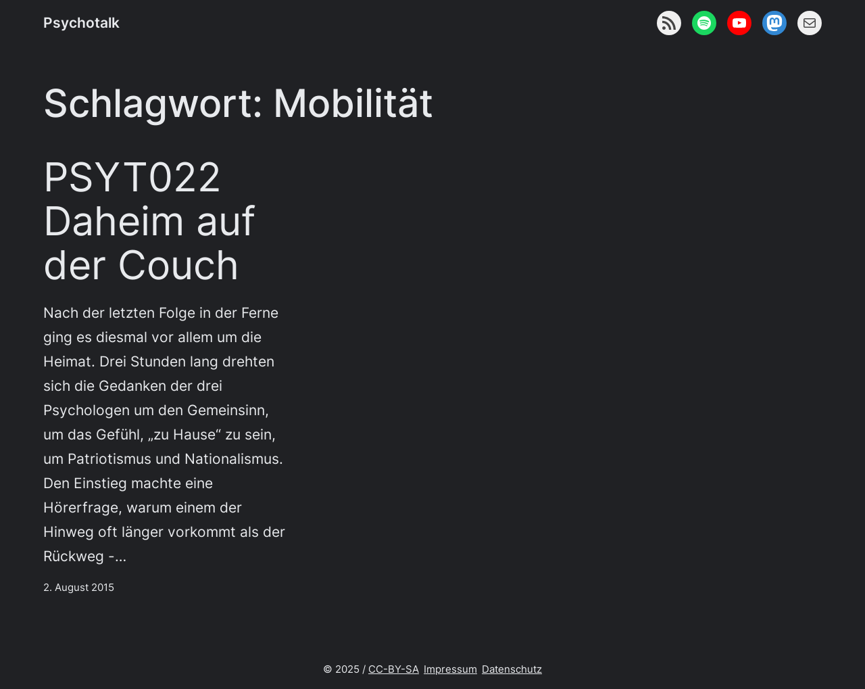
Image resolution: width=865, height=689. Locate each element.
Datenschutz (512, 669)
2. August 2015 (78, 587)
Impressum (450, 669)
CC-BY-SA (393, 669)
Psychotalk (81, 22)
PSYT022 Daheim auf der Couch (149, 221)
